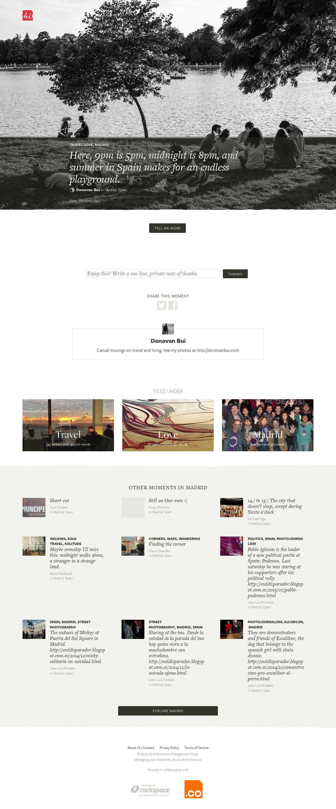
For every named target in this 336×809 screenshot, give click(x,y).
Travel (76, 144)
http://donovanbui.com (218, 350)
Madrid (102, 144)
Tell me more (167, 228)
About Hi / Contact (141, 747)
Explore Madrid (168, 710)
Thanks (235, 274)
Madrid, (116, 189)
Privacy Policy (169, 747)
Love (88, 144)
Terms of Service (196, 747)
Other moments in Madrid (168, 487)
